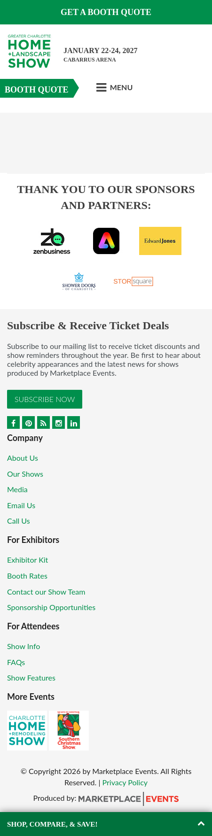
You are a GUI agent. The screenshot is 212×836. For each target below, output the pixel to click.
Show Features (31, 677)
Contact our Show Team (46, 591)
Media (17, 489)
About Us (22, 457)
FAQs (16, 662)
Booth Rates (27, 575)
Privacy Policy (125, 782)
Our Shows (25, 473)
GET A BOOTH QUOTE (106, 12)
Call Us (18, 520)
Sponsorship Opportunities (51, 607)
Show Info (23, 646)
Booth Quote (37, 89)
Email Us (21, 505)
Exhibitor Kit (27, 559)
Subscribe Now (45, 399)
